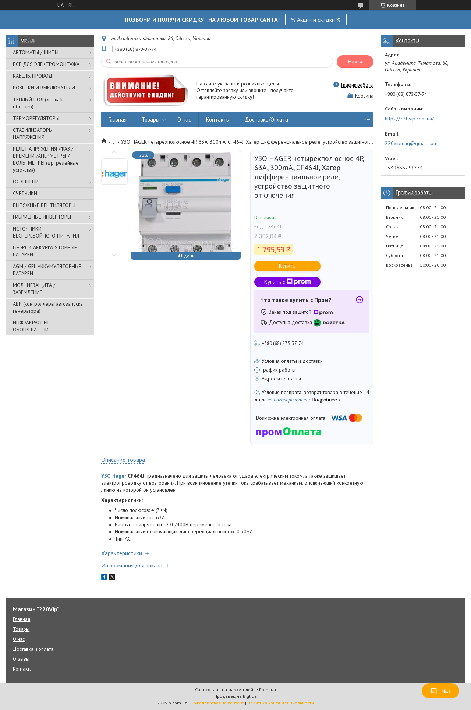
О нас (184, 119)
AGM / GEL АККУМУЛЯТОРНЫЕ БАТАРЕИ (47, 270)
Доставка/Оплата (266, 119)
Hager (119, 475)
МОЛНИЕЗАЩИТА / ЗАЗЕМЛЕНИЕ (34, 288)
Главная (118, 119)
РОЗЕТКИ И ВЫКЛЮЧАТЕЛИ (44, 87)
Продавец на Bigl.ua (235, 696)
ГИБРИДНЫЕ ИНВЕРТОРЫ (42, 217)
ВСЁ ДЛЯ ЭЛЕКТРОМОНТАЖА (46, 64)
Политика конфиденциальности (280, 703)
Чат (440, 691)
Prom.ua (267, 689)
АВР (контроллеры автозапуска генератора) (48, 307)
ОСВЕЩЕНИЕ (27, 181)
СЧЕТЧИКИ (25, 193)
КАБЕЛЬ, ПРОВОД (32, 76)
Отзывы (21, 659)
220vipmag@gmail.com (411, 143)
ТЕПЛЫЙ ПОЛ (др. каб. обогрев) (38, 103)
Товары (150, 119)
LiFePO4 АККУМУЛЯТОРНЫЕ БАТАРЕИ (45, 251)
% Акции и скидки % (316, 19)
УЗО (106, 475)
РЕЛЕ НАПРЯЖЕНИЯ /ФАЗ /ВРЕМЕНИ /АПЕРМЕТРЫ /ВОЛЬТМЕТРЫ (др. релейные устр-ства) (46, 159)
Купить (287, 265)
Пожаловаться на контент (217, 703)
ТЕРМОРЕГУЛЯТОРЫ (36, 118)
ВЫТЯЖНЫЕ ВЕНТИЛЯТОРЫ (44, 205)
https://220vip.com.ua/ (409, 118)
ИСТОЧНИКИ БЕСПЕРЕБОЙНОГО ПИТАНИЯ (46, 232)
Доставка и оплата (33, 649)
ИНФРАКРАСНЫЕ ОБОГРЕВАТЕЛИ (31, 326)
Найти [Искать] (355, 61)
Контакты (218, 119)
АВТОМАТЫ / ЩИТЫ (36, 52)
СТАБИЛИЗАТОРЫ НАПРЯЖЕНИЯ (33, 133)
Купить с (287, 281)
